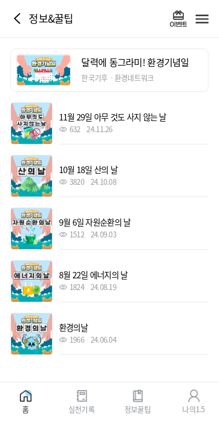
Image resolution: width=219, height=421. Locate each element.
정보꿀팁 (137, 408)
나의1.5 (193, 408)
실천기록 (81, 408)
